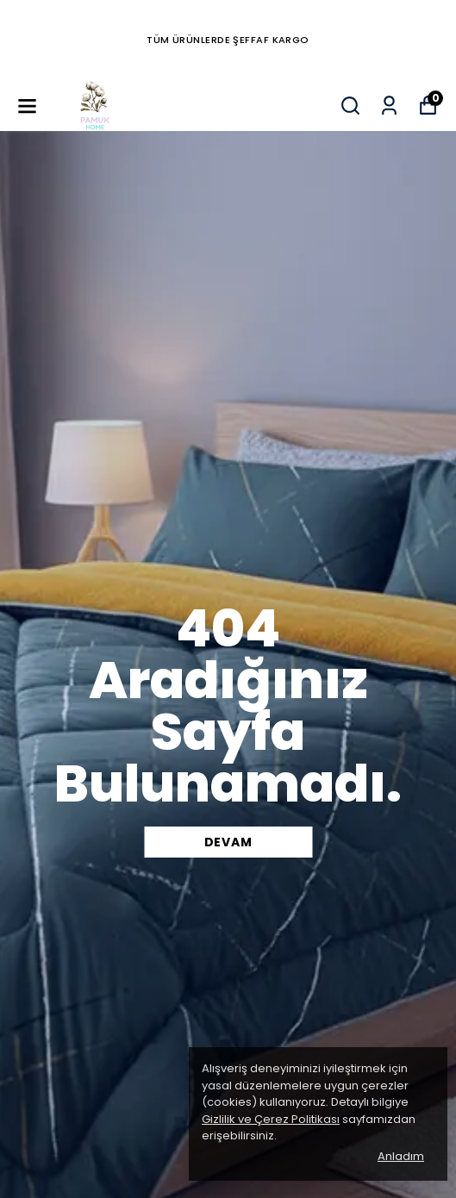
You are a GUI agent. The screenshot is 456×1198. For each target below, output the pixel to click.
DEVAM (228, 842)
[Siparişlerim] (389, 105)
